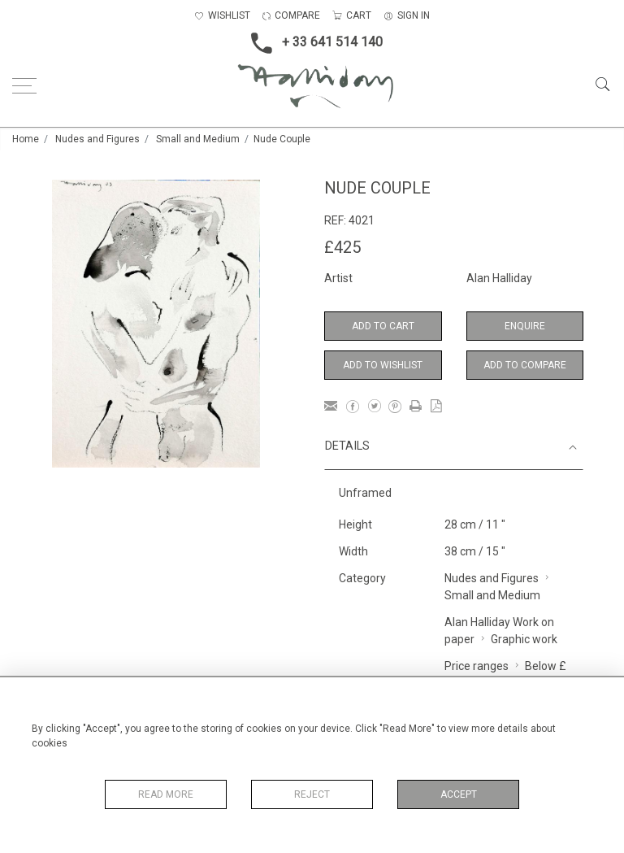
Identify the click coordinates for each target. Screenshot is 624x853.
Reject (312, 794)
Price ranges (476, 665)
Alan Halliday (499, 278)
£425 (342, 247)
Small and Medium (198, 139)
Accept (458, 794)
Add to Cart (383, 326)
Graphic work (524, 639)
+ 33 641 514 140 (312, 43)
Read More (165, 794)
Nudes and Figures (97, 139)
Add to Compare (524, 365)
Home (25, 139)
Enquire (525, 326)
